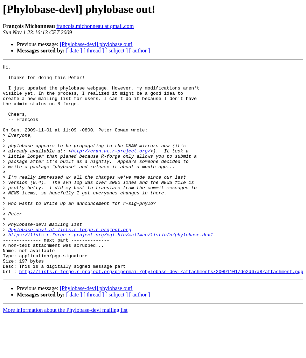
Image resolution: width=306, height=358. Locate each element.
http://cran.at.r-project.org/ (110, 168)
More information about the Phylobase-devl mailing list (65, 352)
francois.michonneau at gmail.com (95, 26)
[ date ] (74, 50)
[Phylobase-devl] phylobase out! (96, 44)
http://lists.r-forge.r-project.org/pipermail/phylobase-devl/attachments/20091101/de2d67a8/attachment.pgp (161, 313)
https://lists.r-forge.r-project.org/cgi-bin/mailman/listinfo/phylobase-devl (110, 269)
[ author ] (139, 50)
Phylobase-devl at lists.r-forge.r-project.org (69, 263)
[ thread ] (93, 50)
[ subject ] (116, 50)
